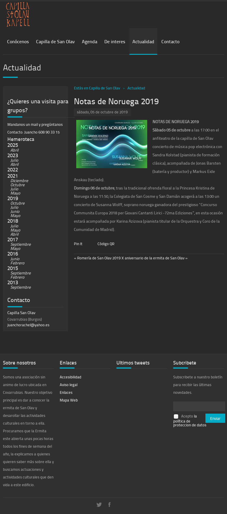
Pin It (78, 243)
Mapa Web (69, 400)
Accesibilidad (70, 377)
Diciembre (19, 180)
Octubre (17, 184)
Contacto (170, 41)
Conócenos (18, 41)
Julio (14, 160)
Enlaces (66, 392)
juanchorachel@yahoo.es (28, 324)
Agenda (89, 41)
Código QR (106, 243)
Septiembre (20, 244)
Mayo (15, 193)
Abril (14, 150)
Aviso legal (68, 384)
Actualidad (143, 41)
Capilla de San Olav (55, 41)
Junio (14, 211)
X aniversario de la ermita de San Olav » (154, 258)
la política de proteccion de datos (189, 420)
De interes (114, 41)
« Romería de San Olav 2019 (97, 258)
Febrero (17, 263)
